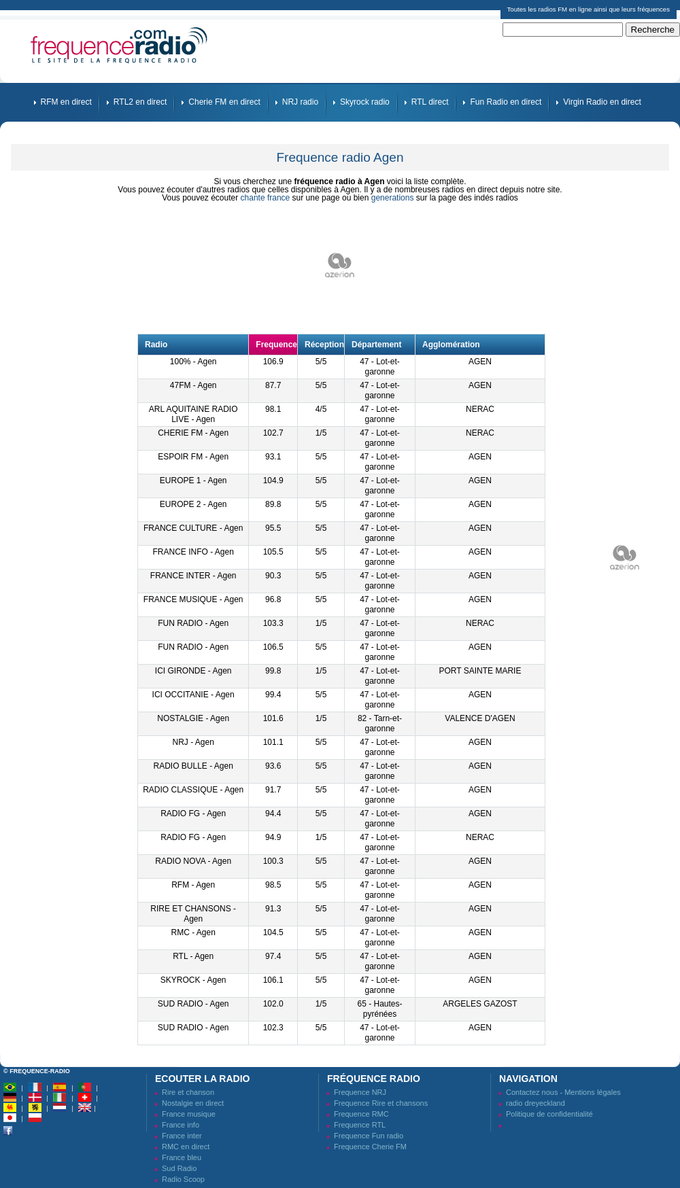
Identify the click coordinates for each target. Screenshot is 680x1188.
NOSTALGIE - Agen (193, 718)
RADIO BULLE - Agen (193, 766)
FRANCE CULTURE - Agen (193, 528)
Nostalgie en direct (193, 1103)
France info (180, 1125)
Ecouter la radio (202, 1078)
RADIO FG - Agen (193, 813)
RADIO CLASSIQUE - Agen (193, 789)
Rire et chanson (188, 1092)
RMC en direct (185, 1146)
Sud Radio (179, 1168)
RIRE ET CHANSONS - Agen (193, 914)
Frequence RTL (360, 1125)
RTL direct (430, 102)
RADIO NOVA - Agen (193, 861)
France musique (189, 1114)
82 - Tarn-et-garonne (380, 723)
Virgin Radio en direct (602, 102)
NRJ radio (300, 102)
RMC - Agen (193, 932)
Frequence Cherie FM (370, 1146)
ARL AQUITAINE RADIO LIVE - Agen (193, 414)
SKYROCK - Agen (193, 980)
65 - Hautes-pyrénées (380, 1009)
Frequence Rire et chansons (381, 1103)
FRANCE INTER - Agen (193, 575)
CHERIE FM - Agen (193, 433)
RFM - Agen (193, 885)
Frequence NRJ (360, 1092)
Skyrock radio (365, 102)
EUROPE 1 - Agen (193, 480)
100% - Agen (193, 361)
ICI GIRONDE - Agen (193, 671)
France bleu (181, 1157)
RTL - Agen (193, 956)
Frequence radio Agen (340, 157)
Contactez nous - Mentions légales (563, 1092)
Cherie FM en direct (224, 102)
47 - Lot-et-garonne (380, 367)
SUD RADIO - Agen (193, 1004)
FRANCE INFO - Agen (192, 552)
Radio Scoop (183, 1179)
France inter (182, 1136)
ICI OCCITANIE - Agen (193, 694)
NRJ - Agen (193, 742)
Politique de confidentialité (549, 1114)
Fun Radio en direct (505, 102)
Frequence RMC (361, 1114)
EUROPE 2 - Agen (193, 504)
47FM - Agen (193, 385)
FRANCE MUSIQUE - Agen (193, 599)
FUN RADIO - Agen (193, 623)
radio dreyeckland (535, 1103)
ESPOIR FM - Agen (193, 456)
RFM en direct (66, 102)
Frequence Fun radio (368, 1136)
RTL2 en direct (140, 102)
